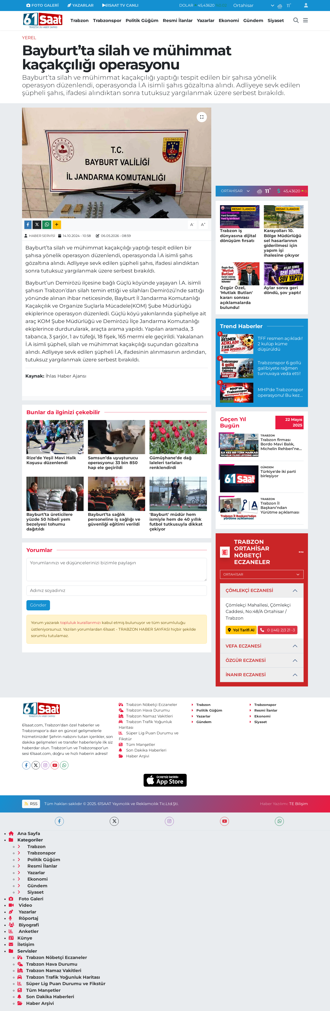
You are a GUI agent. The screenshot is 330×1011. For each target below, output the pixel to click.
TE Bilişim (298, 803)
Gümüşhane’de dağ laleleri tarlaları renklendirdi (170, 462)
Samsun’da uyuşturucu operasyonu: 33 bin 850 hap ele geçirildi (113, 462)
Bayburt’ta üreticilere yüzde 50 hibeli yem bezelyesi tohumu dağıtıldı (49, 522)
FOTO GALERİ (42, 5)
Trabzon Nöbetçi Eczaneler (148, 704)
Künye (20, 938)
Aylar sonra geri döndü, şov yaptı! (282, 290)
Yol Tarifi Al (241, 630)
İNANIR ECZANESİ (246, 674)
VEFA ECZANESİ (243, 646)
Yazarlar (205, 20)
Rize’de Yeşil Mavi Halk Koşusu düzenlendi (51, 460)
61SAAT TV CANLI (120, 5)
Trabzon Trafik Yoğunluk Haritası (58, 977)
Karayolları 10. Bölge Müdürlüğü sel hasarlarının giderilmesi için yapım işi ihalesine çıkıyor (282, 243)
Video (20, 905)
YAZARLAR (80, 5)
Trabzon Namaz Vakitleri (146, 716)
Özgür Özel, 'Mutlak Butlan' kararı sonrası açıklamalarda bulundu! (236, 297)
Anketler (23, 931)
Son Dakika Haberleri (142, 750)
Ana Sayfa (24, 833)
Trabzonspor (107, 20)
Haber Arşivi (134, 756)
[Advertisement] (262, 143)
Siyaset (276, 20)
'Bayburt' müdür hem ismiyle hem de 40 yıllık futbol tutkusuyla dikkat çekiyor (176, 522)
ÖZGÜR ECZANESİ (246, 660)
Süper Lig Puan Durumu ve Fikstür (61, 983)
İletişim (21, 944)
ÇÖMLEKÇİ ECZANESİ (249, 590)
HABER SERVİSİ (42, 236)
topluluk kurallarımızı (81, 622)
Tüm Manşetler (137, 744)
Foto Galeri (26, 898)
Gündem (253, 20)
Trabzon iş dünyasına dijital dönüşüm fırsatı (238, 235)
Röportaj (23, 918)
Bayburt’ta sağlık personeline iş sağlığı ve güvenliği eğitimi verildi (114, 519)
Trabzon (80, 20)
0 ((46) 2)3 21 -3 (277, 630)
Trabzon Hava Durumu (144, 710)
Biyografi (24, 924)
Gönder (38, 605)
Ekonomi (229, 20)
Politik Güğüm (142, 20)
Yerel (29, 37)
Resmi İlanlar (178, 20)
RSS (31, 803)
